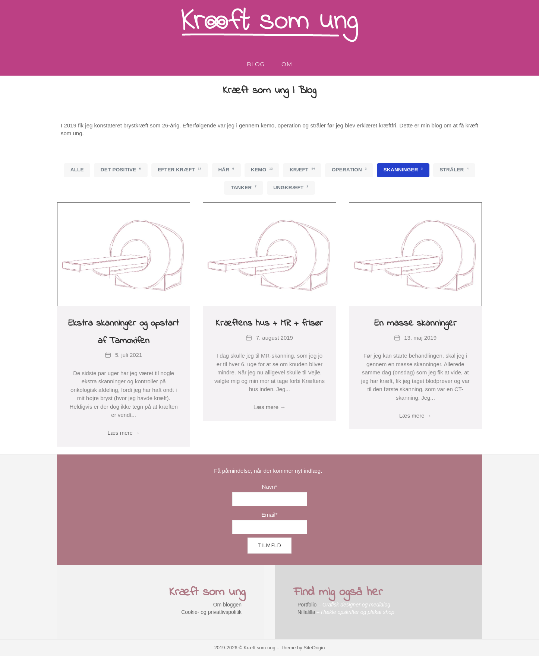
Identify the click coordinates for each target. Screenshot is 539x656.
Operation (349, 169)
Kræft (302, 169)
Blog (256, 64)
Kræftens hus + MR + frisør (269, 323)
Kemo (262, 169)
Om (286, 64)
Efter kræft (179, 169)
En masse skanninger (415, 323)
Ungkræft (290, 187)
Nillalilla (306, 612)
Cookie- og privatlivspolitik (211, 612)
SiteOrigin (314, 647)
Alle (77, 169)
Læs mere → (123, 433)
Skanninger (403, 169)
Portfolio (306, 605)
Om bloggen (227, 605)
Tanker (243, 187)
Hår (226, 169)
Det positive (121, 169)
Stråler (454, 169)
